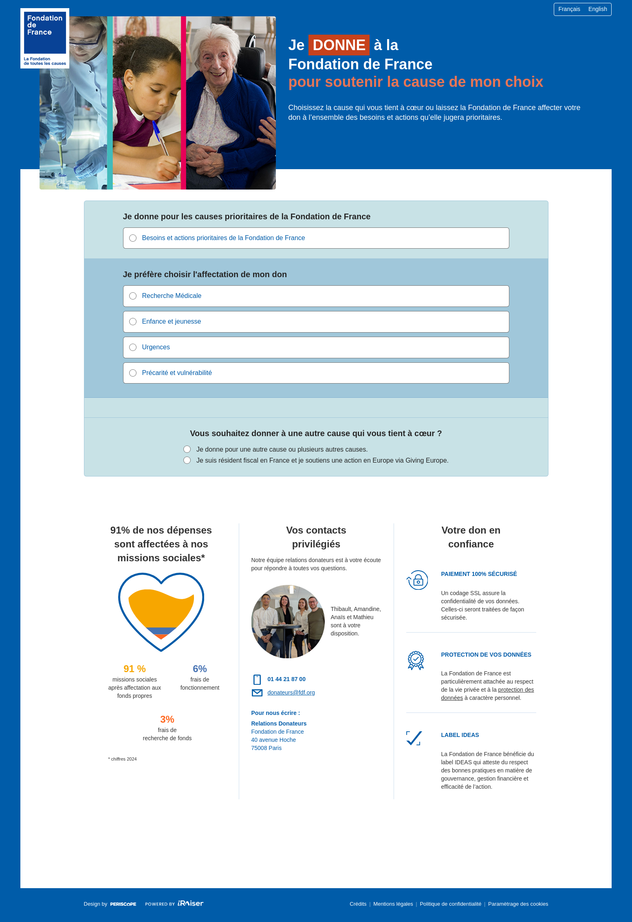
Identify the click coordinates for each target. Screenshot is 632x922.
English (597, 9)
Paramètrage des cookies (518, 904)
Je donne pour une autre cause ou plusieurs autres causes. (282, 449)
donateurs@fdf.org (291, 692)
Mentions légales (393, 904)
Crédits (358, 904)
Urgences (156, 347)
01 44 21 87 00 (287, 679)
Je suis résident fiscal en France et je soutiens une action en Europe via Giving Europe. (322, 460)
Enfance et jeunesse (171, 321)
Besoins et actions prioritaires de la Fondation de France (223, 237)
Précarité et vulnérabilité (177, 372)
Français (569, 9)
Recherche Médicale (172, 295)
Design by (110, 906)
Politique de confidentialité (450, 904)
